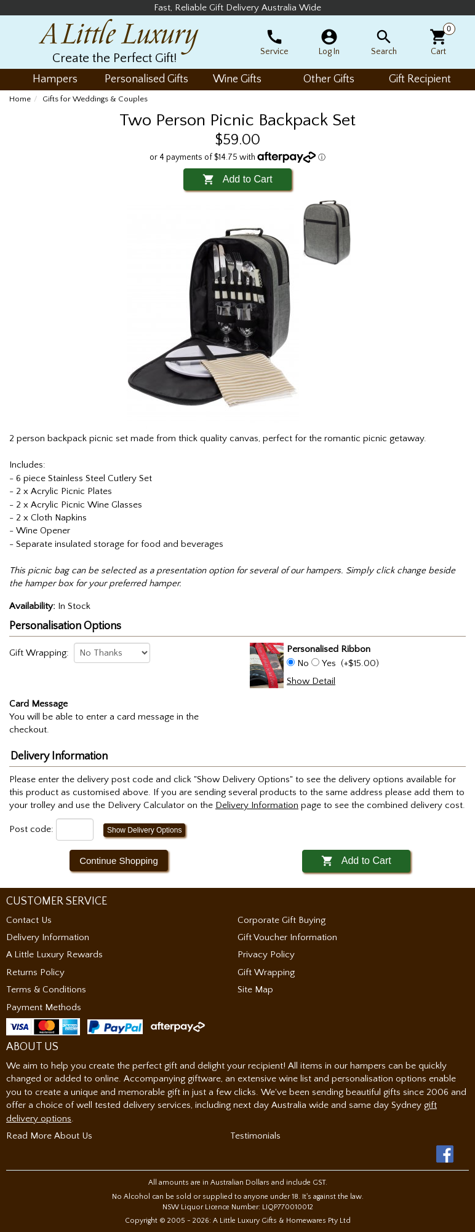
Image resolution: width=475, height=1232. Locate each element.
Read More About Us (49, 1136)
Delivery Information (47, 937)
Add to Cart (237, 179)
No (303, 663)
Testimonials (255, 1136)
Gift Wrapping (266, 972)
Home (20, 99)
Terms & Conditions (46, 989)
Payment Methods (43, 1007)
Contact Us (29, 920)
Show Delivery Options (144, 830)
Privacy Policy (266, 954)
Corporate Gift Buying (281, 920)
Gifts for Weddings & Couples (95, 99)
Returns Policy (35, 972)
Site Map (255, 989)
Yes (328, 663)
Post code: (31, 829)
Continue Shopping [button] (118, 860)
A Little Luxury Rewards (54, 954)
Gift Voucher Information (287, 937)
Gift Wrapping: (39, 653)
